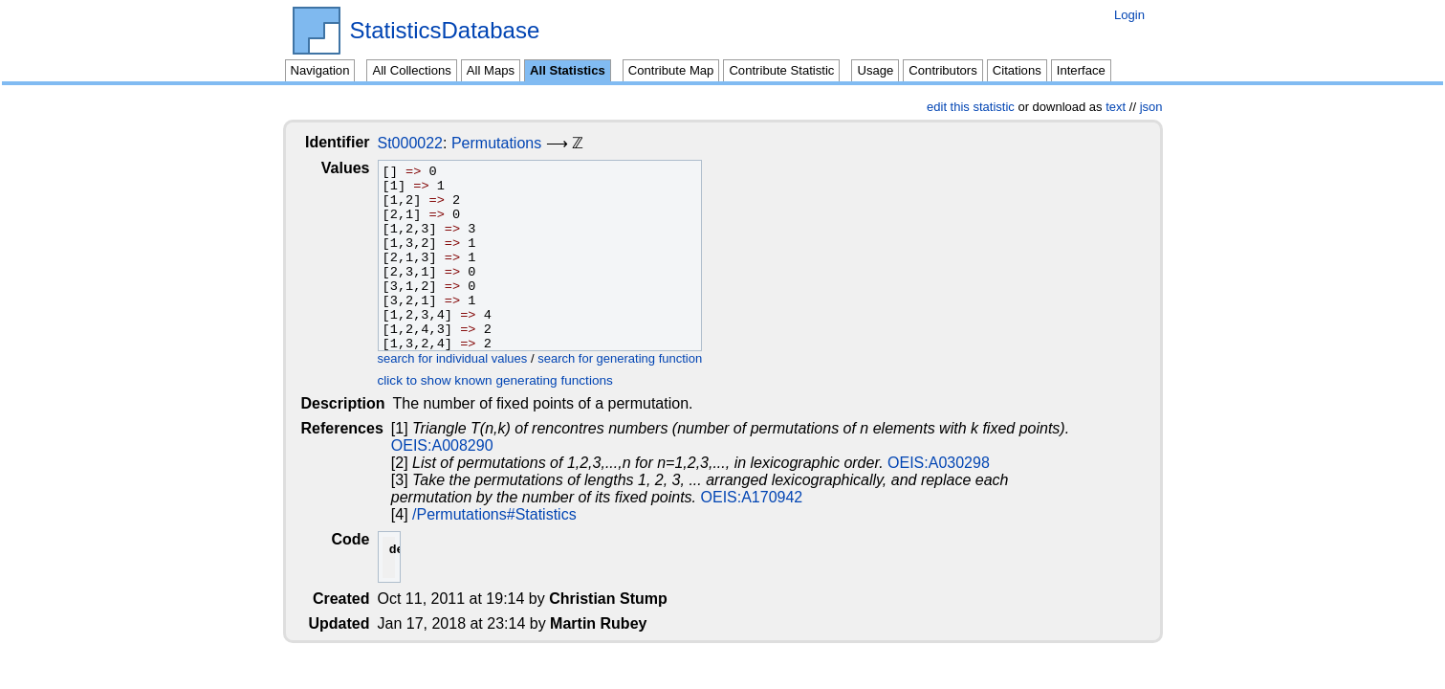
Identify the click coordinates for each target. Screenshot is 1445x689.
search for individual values (468, 358)
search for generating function (635, 358)
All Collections (411, 70)
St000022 (426, 143)
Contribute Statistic (781, 70)
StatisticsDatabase (445, 30)
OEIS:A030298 (940, 463)
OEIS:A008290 (444, 445)
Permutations (512, 143)
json (1151, 107)
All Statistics (567, 70)
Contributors (942, 70)
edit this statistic (971, 107)
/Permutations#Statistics (496, 514)
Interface (1081, 70)
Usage (875, 70)
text (1116, 107)
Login (1129, 15)
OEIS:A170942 (622, 497)
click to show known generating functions (510, 380)
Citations (1017, 70)
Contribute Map (671, 70)
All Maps (491, 70)
